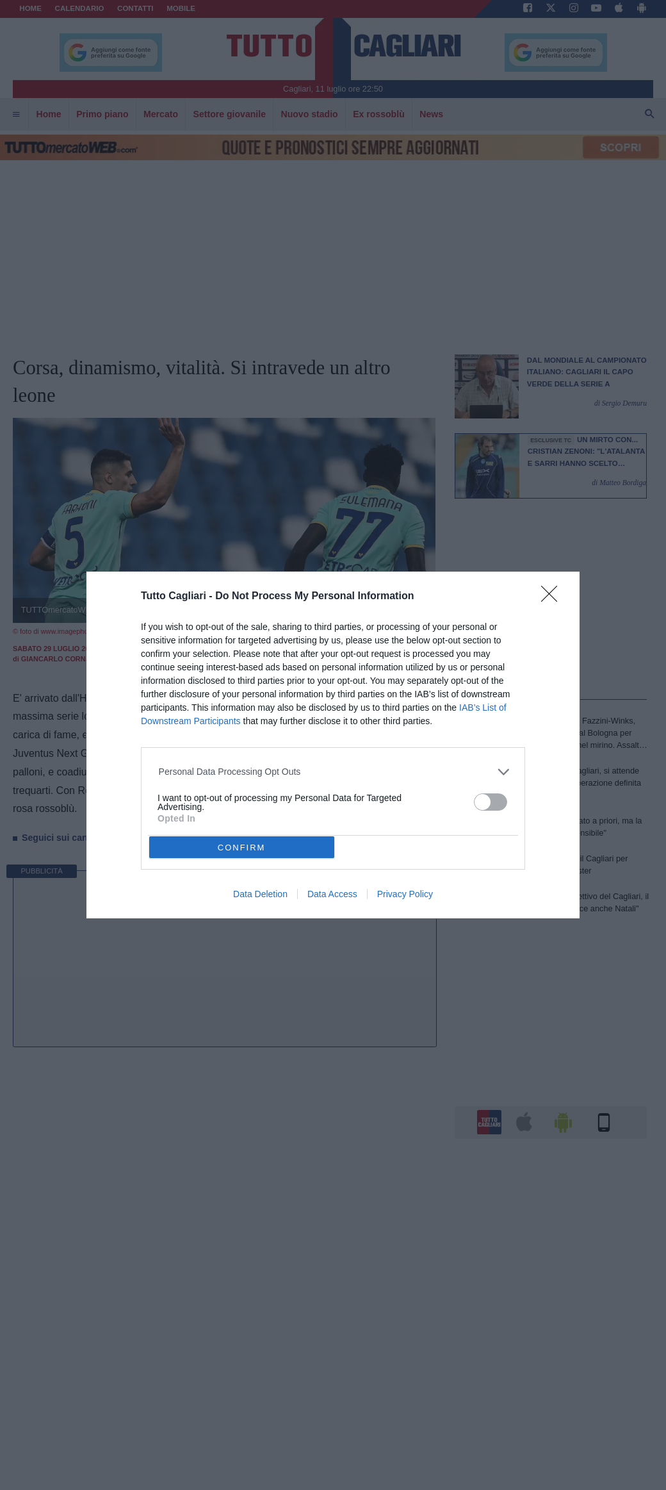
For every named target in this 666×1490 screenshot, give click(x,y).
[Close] (553, 598)
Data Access (332, 894)
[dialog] (333, 745)
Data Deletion (260, 894)
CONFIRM (242, 847)
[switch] (490, 802)
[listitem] (333, 772)
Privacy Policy (405, 894)
